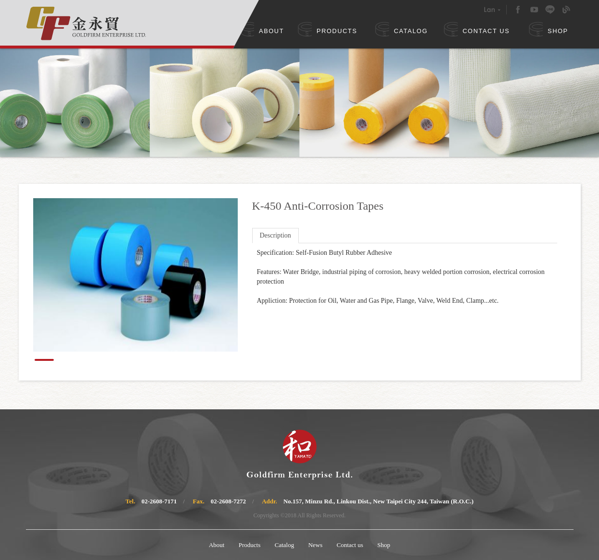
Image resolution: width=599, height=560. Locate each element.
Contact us (350, 544)
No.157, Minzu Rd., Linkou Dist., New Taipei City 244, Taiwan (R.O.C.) (378, 501)
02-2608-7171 (159, 501)
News (315, 544)
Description (275, 235)
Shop (384, 544)
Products (250, 544)
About (217, 544)
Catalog (284, 544)
